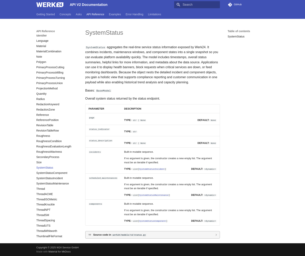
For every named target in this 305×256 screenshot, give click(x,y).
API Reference (95, 14)
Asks (79, 14)
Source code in (119, 234)
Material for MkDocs (59, 251)
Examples (115, 14)
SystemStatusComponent (152, 220)
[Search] (197, 4)
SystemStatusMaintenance (154, 194)
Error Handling (134, 14)
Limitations (154, 14)
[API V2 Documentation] (50, 5)
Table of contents (239, 31)
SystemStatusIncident (152, 168)
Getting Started (45, 14)
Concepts (65, 14)
